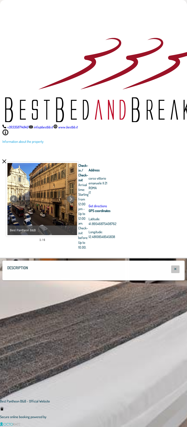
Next (97, 199)
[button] (175, 269)
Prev (14, 199)
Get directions (124, 206)
